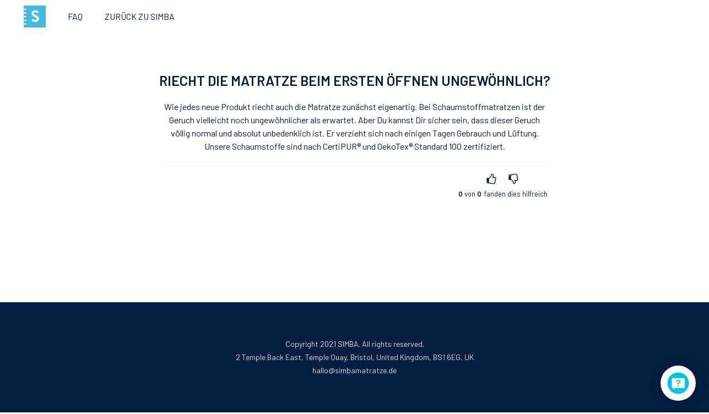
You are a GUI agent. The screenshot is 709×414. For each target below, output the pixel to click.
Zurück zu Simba (140, 16)
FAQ (75, 16)
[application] (678, 383)
